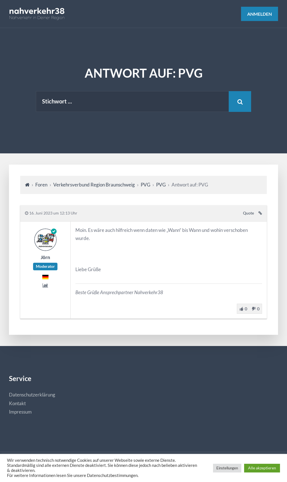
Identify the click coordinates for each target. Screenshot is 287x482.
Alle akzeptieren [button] (262, 467)
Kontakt (17, 403)
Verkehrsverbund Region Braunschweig (94, 185)
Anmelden (259, 14)
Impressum (20, 412)
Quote (248, 213)
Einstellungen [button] (227, 468)
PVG (145, 185)
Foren (41, 185)
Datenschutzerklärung (32, 395)
